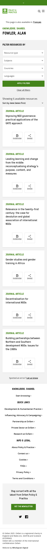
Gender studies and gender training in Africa (21, 261)
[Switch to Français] (37, 22)
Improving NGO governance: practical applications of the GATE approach (22, 120)
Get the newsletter (23, 506)
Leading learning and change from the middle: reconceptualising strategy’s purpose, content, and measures (22, 167)
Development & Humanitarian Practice (23, 409)
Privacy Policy (22, 472)
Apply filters (23, 83)
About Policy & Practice (23, 447)
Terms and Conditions (22, 478)
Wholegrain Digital (20, 548)
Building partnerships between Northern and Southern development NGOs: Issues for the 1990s (23, 344)
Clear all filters (23, 90)
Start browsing (23, 396)
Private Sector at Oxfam (22, 428)
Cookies (23, 460)
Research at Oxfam (23, 434)
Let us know (32, 378)
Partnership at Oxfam (23, 421)
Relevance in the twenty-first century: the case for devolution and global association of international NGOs (22, 217)
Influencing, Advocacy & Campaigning (23, 415)
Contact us (23, 453)
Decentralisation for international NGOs (17, 301)
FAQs (22, 466)
